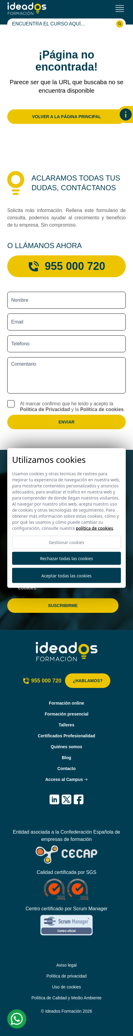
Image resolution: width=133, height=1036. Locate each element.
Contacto (66, 768)
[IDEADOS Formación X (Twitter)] (66, 799)
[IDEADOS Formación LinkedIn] (54, 799)
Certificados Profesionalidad (66, 735)
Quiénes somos (66, 746)
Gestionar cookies (66, 542)
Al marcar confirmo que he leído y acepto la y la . (72, 406)
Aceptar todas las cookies (66, 575)
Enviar (67, 422)
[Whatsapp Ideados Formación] (17, 1019)
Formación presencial (67, 714)
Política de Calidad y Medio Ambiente (66, 997)
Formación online (66, 703)
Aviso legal (66, 965)
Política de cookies (102, 409)
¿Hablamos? (87, 680)
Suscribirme (63, 605)
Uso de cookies (66, 987)
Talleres (66, 724)
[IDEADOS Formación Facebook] (78, 799)
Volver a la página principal (66, 116)
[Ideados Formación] (27, 8)
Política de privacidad (66, 976)
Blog (66, 757)
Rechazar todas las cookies (66, 558)
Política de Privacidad (45, 409)
